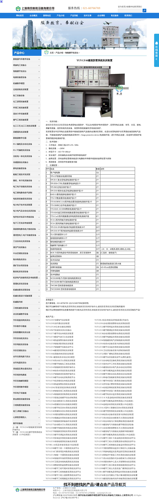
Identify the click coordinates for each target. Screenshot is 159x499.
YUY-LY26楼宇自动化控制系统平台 (60, 377)
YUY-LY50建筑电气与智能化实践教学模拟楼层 (114, 431)
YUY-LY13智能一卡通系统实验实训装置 (62, 455)
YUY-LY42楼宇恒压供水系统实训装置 (61, 408)
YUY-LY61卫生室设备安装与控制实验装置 (112, 350)
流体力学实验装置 (20, 114)
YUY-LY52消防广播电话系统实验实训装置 (112, 354)
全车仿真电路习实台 (21, 357)
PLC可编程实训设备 (21, 150)
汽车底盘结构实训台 (21, 320)
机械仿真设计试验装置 (22, 296)
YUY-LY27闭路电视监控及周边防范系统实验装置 (115, 452)
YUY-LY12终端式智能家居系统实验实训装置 (113, 377)
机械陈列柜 (18, 302)
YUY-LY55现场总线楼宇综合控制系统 (61, 398)
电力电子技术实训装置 (22, 205)
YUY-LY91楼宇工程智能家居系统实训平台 (63, 472)
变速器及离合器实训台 (22, 369)
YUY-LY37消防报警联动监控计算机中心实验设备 (115, 448)
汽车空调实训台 (19, 351)
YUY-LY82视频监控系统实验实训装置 (61, 418)
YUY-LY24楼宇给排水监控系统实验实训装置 (113, 394)
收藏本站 (130, 7)
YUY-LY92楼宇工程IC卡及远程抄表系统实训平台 (115, 438)
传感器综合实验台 (20, 162)
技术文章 (87, 16)
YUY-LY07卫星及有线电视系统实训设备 (62, 462)
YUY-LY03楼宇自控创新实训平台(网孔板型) (113, 357)
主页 (52, 53)
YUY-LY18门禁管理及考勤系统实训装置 (62, 452)
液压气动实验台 (19, 247)
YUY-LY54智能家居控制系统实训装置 (61, 394)
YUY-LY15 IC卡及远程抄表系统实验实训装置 (113, 398)
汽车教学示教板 (19, 326)
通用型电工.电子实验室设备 (24, 235)
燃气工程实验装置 (20, 120)
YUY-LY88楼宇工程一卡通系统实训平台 (62, 448)
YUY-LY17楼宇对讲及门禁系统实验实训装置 (113, 381)
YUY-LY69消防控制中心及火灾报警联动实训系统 (115, 462)
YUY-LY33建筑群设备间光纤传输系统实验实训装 (115, 479)
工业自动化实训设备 (21, 241)
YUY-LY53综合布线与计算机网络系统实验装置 (114, 421)
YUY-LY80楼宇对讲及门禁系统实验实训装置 (113, 391)
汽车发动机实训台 (20, 338)
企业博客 (101, 16)
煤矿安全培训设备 (20, 266)
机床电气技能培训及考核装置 (25, 278)
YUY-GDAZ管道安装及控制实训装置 (61, 387)
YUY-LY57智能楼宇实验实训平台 (60, 347)
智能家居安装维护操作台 (87, 307)
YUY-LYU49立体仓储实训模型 (58, 327)
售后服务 (115, 16)
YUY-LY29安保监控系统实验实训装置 (61, 438)
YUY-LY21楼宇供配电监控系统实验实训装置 (113, 371)
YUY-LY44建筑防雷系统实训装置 (60, 350)
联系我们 (138, 7)
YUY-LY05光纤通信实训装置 (58, 323)
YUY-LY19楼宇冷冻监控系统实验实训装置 (112, 347)
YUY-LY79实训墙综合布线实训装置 (60, 381)
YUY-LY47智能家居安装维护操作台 (60, 374)
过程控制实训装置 (20, 89)
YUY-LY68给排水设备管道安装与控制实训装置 (114, 414)
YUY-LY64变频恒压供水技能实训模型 (61, 404)
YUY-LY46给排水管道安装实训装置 (60, 371)
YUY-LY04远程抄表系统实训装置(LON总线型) (114, 404)
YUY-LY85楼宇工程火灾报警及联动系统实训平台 (115, 441)
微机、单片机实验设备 (22, 181)
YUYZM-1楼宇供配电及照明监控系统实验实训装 (115, 472)
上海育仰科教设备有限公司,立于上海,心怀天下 (28, 493)
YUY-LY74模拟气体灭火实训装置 (60, 337)
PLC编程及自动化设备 (22, 144)
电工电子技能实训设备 (22, 187)
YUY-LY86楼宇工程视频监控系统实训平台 (63, 479)
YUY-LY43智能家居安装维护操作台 (60, 367)
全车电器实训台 (19, 363)
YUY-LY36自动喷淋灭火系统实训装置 (61, 401)
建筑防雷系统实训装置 (55, 125)
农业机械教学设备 (20, 314)
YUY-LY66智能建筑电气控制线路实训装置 (112, 340)
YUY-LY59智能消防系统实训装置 (60, 344)
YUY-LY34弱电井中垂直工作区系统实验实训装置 (115, 455)
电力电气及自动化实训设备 (24, 211)
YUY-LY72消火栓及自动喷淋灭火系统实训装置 (114, 418)
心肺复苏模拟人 (19, 417)
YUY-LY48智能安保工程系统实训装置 (61, 391)
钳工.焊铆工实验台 (21, 411)
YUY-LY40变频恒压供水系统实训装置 (61, 411)
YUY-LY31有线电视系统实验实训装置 (61, 441)
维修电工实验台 (19, 65)
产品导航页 (116, 485)
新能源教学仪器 (19, 138)
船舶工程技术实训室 (21, 174)
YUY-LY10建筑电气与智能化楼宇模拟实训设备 (114, 425)
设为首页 (122, 7)
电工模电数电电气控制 (22, 193)
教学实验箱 (18, 423)
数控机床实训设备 (20, 272)
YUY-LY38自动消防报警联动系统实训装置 (112, 334)
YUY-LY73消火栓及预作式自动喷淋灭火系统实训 (115, 458)
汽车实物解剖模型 (20, 381)
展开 (156, 51)
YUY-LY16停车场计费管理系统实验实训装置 (113, 384)
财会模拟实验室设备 (21, 399)
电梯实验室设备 (19, 77)
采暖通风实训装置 (20, 132)
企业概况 (33, 16)
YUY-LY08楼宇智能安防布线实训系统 (61, 428)
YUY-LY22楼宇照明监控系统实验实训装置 (112, 327)
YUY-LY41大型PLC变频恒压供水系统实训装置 (114, 408)
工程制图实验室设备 (21, 405)
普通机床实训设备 (20, 284)
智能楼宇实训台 (19, 71)
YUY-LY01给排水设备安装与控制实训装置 (112, 344)
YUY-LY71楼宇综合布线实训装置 (60, 334)
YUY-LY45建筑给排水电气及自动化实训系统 (113, 367)
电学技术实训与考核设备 (23, 217)
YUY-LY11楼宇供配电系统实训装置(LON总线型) (115, 435)
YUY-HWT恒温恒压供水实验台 (59, 330)
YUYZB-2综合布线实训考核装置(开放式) (112, 320)
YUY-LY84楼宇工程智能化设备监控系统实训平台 (115, 445)
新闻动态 (47, 16)
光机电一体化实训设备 (22, 156)
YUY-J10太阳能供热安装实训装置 (60, 354)
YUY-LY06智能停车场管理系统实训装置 (62, 458)
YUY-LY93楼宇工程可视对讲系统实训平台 (63, 468)
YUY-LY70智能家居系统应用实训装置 (61, 431)
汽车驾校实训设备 (20, 344)
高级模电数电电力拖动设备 (24, 229)
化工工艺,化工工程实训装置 (24, 126)
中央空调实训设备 (20, 253)
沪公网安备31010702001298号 (65, 495)
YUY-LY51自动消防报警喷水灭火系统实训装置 (114, 428)
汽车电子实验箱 (19, 393)
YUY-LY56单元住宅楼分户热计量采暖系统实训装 (115, 475)
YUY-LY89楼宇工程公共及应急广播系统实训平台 (115, 468)
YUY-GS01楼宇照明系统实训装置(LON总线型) (114, 411)
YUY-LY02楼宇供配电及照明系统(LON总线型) (114, 401)
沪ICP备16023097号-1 (70, 498)
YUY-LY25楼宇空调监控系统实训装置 (61, 435)
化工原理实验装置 (20, 102)
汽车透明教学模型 (20, 387)
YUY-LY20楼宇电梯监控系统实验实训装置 (112, 337)
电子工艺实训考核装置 (22, 223)
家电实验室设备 (19, 168)
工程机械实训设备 (20, 308)
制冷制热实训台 (19, 259)
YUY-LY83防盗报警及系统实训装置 (60, 384)
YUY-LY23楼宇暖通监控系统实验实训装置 (112, 330)
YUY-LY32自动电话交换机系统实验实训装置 (113, 361)
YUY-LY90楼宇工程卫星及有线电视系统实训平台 (115, 465)
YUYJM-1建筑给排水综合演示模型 (60, 357)
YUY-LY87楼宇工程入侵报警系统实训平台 (63, 475)
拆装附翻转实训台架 (21, 332)
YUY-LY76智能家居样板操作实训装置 (61, 421)
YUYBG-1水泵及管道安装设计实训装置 (62, 445)
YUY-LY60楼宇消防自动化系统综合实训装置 (113, 374)
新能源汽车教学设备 (21, 59)
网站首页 (20, 16)
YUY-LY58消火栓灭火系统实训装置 (60, 361)
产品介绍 (60, 16)
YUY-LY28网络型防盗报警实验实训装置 (62, 465)
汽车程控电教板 (19, 375)
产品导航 (74, 16)
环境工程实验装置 (20, 108)
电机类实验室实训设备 (22, 199)
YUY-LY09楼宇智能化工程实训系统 (60, 364)
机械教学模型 (19, 83)
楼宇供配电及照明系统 (66, 307)
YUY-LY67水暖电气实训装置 (58, 320)
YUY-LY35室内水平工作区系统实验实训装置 (113, 364)
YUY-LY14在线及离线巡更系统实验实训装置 (113, 387)
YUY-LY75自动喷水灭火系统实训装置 (61, 425)
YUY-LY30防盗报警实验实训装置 (60, 340)
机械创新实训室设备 (21, 290)
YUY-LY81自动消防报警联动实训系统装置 (112, 323)
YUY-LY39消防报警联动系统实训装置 (61, 414)
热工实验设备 (19, 96)
